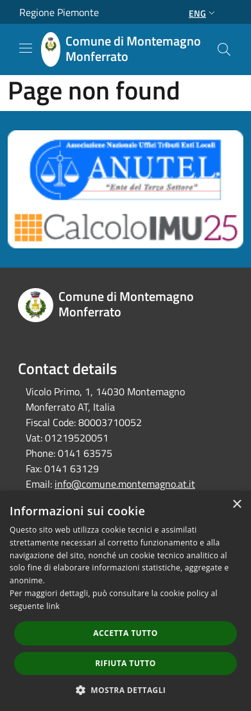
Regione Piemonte (59, 12)
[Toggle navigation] (25, 48)
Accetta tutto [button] (125, 633)
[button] (125, 689)
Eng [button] (203, 13)
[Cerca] (224, 49)
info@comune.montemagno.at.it (125, 484)
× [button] (236, 505)
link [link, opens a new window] (53, 606)
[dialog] (125, 601)
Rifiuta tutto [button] (125, 663)
